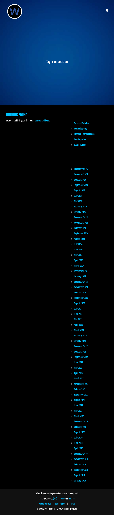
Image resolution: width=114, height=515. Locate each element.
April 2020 (78, 448)
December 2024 (81, 217)
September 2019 (81, 469)
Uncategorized (80, 139)
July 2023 (78, 308)
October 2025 (80, 179)
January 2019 (80, 480)
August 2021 (79, 400)
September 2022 (81, 357)
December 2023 (81, 281)
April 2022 (78, 373)
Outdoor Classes (45, 504)
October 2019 (80, 464)
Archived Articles (81, 123)
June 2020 (78, 443)
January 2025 (80, 212)
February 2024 (80, 271)
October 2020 (80, 426)
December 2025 (81, 169)
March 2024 (79, 265)
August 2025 (79, 190)
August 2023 (79, 303)
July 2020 (78, 437)
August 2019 (79, 475)
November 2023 (81, 287)
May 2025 (78, 201)
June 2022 (78, 362)
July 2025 (78, 195)
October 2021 (80, 389)
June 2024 (78, 249)
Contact (72, 504)
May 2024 (78, 255)
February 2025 (80, 206)
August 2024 (79, 238)
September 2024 (81, 233)
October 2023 (80, 292)
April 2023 (78, 324)
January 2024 (80, 276)
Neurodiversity (80, 128)
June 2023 (78, 314)
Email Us (72, 498)
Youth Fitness (80, 144)
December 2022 (81, 346)
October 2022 (80, 351)
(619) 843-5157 (59, 498)
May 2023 (78, 319)
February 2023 (80, 335)
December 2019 (81, 453)
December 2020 (81, 421)
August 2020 (79, 432)
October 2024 (80, 228)
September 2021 (81, 394)
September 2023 (81, 298)
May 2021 (78, 410)
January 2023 (80, 341)
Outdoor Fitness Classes (84, 134)
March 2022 (79, 378)
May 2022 (78, 367)
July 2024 (78, 244)
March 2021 (79, 416)
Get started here (42, 120)
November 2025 (81, 174)
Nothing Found (16, 115)
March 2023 (79, 330)
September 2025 (81, 185)
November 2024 (81, 222)
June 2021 (78, 405)
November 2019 (81, 459)
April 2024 (78, 260)
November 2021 (81, 384)
